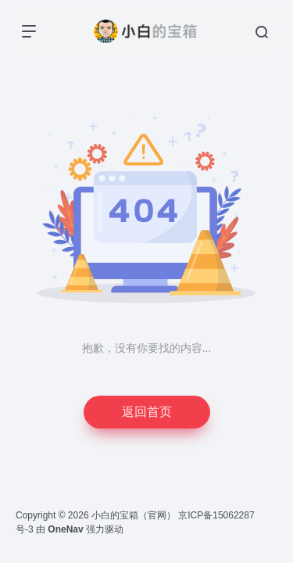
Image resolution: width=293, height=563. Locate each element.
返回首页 (147, 411)
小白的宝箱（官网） (133, 515)
